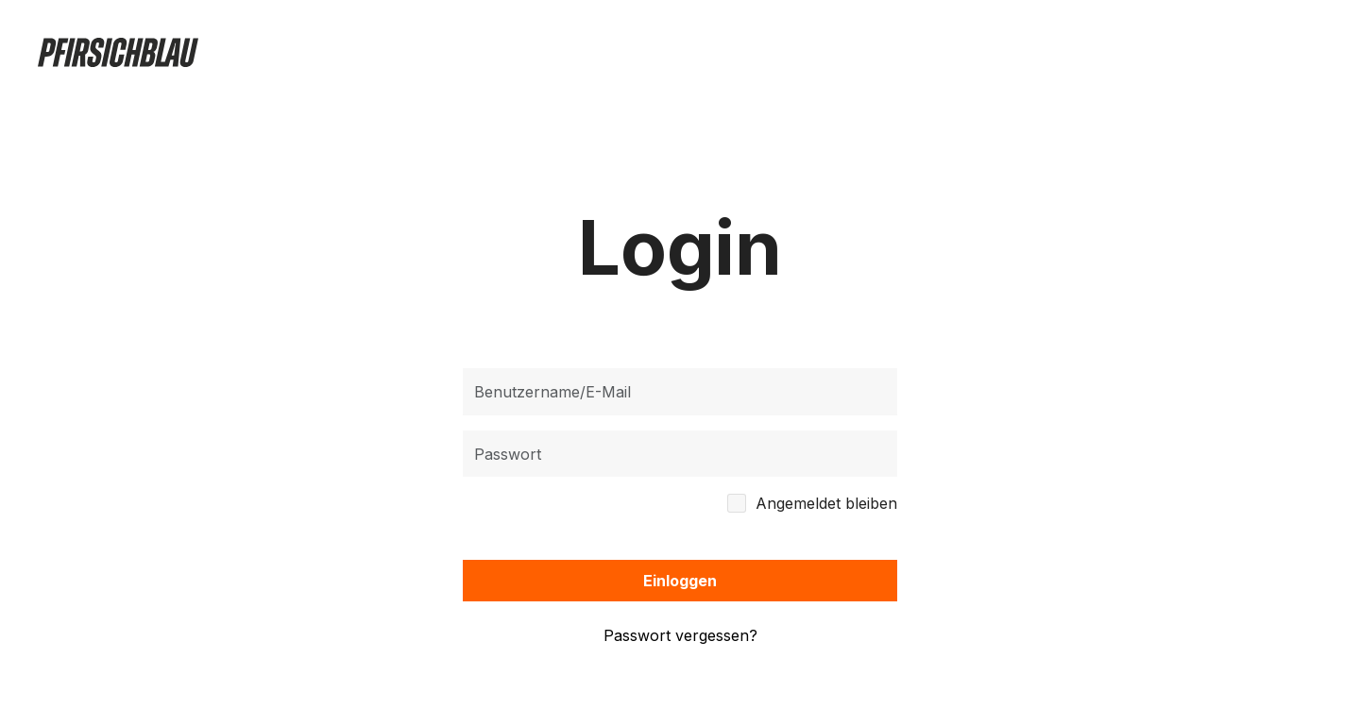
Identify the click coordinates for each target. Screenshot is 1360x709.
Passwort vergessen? (680, 635)
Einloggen (680, 580)
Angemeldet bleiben (826, 503)
